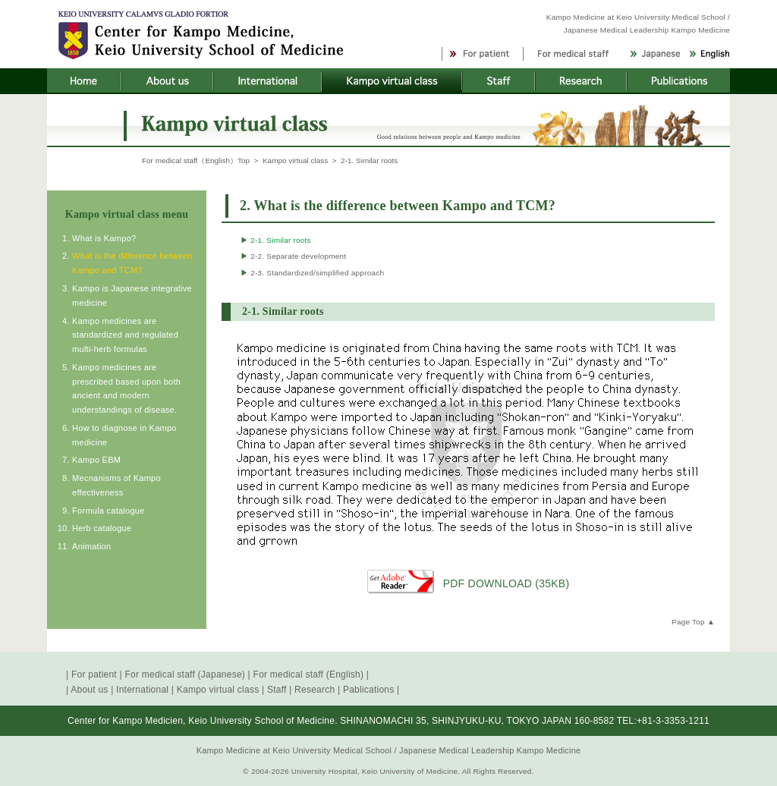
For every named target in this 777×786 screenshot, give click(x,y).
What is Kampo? (104, 238)
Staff (277, 689)
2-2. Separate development (293, 256)
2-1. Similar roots (276, 240)
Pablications (369, 689)
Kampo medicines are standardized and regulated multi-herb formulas (125, 335)
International (142, 689)
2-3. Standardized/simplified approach (312, 273)
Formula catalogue (108, 510)
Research (314, 689)
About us (89, 689)
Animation (91, 546)
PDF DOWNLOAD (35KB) (506, 583)
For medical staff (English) (308, 674)
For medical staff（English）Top (196, 160)
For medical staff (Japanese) (184, 674)
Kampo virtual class (295, 160)
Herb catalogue (101, 528)
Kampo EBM (96, 459)
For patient (94, 674)
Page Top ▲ (693, 622)
